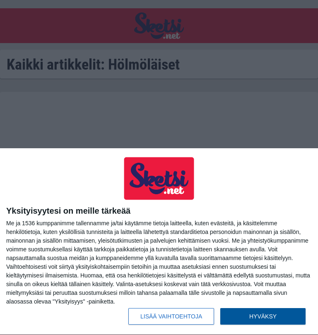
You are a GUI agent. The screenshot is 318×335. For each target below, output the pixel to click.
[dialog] (159, 242)
